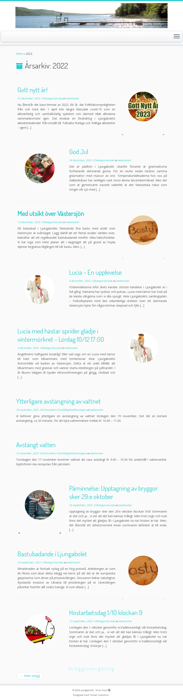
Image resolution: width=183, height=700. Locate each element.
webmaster (72, 98)
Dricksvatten (48, 410)
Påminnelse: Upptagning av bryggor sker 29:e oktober (113, 492)
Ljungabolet (87, 690)
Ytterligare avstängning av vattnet (58, 401)
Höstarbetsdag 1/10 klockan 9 (105, 612)
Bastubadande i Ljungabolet (52, 553)
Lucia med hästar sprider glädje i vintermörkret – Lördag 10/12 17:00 (61, 335)
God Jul (78, 151)
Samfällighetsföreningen (72, 410)
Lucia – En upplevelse (95, 272)
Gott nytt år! (33, 89)
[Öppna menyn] (177, 37)
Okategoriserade (53, 98)
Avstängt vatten (36, 444)
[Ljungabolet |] (91, 15)
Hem (19, 54)
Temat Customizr (99, 694)
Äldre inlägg (30, 676)
